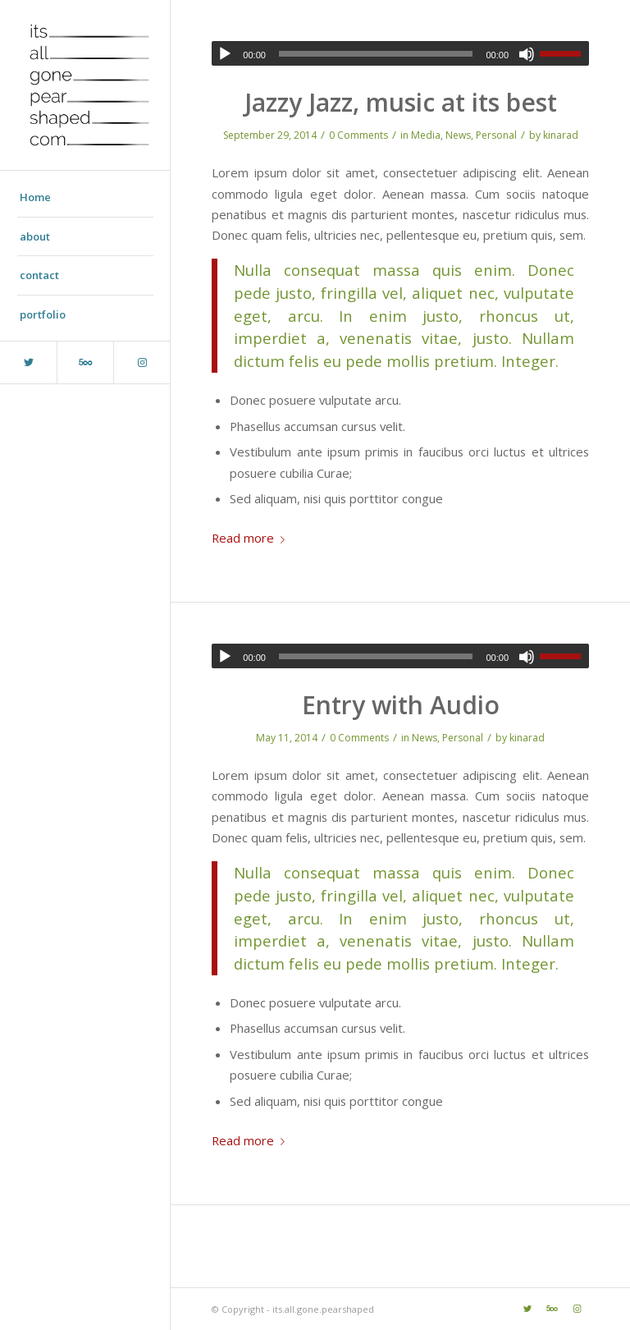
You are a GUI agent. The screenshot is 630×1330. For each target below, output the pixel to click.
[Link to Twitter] (28, 362)
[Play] (225, 54)
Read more (251, 538)
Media (426, 135)
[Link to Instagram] (141, 362)
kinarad (560, 135)
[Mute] (526, 54)
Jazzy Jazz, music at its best (400, 102)
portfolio (43, 314)
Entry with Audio (401, 705)
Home (35, 197)
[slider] (376, 54)
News (458, 135)
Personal (496, 135)
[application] (400, 53)
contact (39, 275)
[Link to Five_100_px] (85, 362)
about (35, 236)
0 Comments (358, 135)
